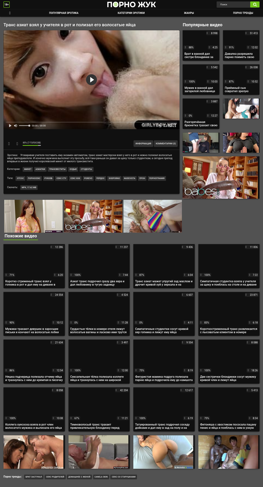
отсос (20, 178)
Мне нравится (9, 143)
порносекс (34, 178)
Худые (73, 169)
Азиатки (40, 169)
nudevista (129, 178)
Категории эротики (131, 12)
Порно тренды (243, 12)
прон (142, 178)
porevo (88, 178)
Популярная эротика (64, 12)
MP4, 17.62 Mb (29, 187)
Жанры (189, 12)
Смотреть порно (9, 13)
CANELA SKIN (101, 477)
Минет (27, 169)
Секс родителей (55, 477)
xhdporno (114, 178)
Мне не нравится (17, 143)
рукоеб (48, 178)
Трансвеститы (57, 169)
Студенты (86, 169)
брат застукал (34, 477)
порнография (157, 178)
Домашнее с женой (79, 477)
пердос (100, 178)
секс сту (61, 178)
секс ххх (75, 178)
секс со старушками (124, 477)
